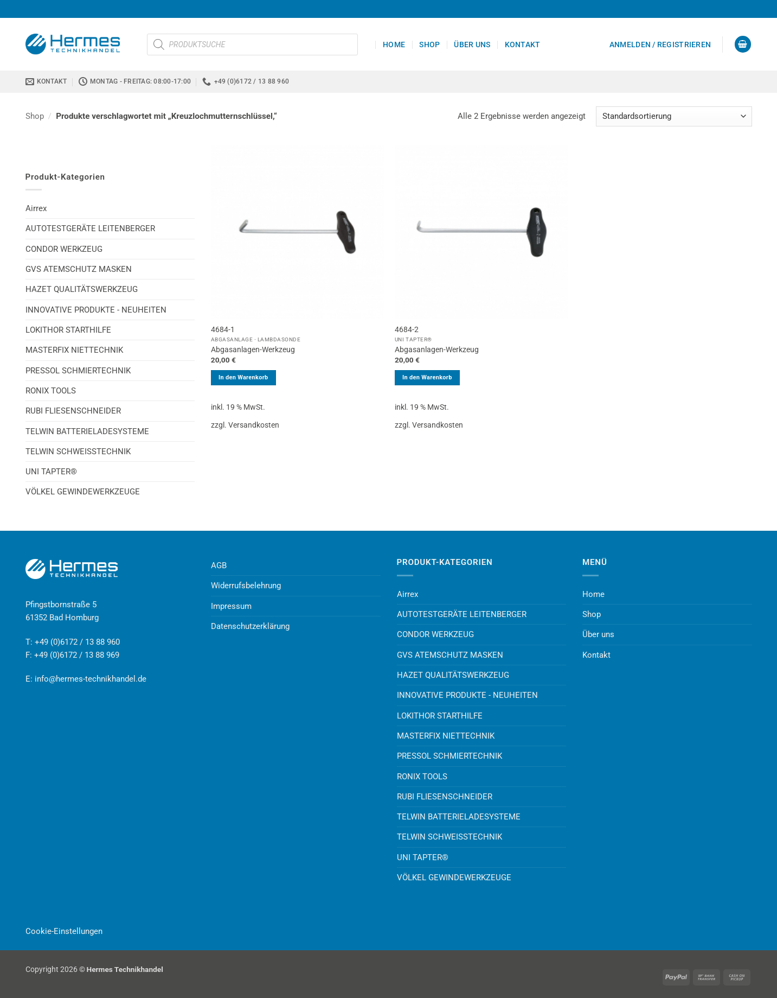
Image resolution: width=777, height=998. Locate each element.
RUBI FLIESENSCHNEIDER (73, 411)
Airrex (36, 208)
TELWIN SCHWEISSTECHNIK (78, 451)
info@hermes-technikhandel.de (90, 679)
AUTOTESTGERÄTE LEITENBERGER (90, 228)
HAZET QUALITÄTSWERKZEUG (81, 289)
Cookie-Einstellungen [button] (63, 931)
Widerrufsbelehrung (246, 585)
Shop (429, 44)
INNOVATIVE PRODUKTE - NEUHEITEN (95, 310)
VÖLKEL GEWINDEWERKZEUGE (82, 492)
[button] (660, 44)
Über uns (472, 44)
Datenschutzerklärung (250, 626)
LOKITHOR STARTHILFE (68, 330)
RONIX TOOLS (50, 391)
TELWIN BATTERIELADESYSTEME (87, 431)
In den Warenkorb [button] (243, 377)
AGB (219, 565)
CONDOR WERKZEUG (63, 249)
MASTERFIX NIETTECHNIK (74, 350)
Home (394, 44)
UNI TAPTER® (51, 471)
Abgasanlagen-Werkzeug (253, 349)
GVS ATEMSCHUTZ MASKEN (78, 269)
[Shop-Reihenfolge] (674, 116)
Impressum (231, 606)
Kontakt (523, 44)
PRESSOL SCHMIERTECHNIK (78, 371)
